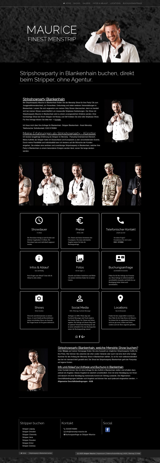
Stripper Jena (27, 437)
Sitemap (131, 453)
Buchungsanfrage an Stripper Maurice (79, 434)
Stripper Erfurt (27, 443)
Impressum (101, 453)
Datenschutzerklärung (114, 453)
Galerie (86, 3)
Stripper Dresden (29, 432)
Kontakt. (58, 120)
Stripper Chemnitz (29, 434)
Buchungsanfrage (132, 3)
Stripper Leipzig (28, 429)
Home (67, 3)
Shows (76, 3)
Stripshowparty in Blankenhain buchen (40, 453)
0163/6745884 (70, 429)
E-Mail (138, 453)
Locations (115, 3)
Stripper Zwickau (29, 446)
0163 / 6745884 (118, 242)
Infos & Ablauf (100, 3)
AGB (125, 453)
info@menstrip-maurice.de (75, 432)
